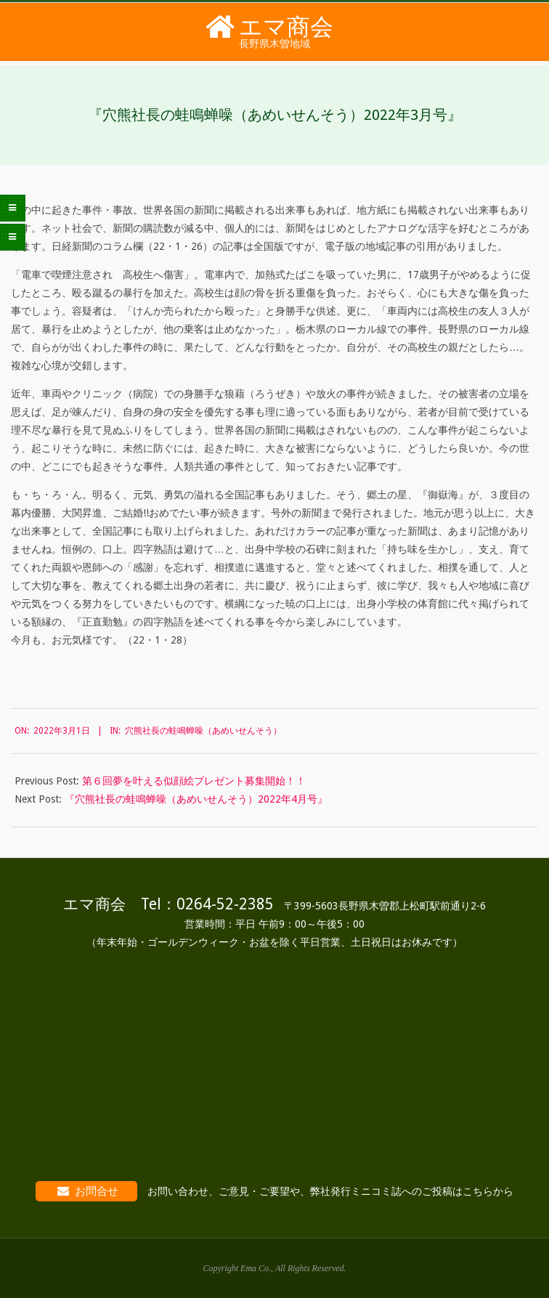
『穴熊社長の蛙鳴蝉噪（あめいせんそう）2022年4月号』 (196, 799)
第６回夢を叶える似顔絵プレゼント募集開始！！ (194, 781)
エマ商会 (286, 26)
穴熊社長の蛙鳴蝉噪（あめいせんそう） (203, 731)
